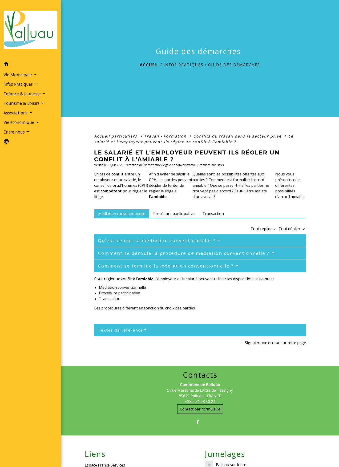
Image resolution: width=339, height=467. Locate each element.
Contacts (200, 374)
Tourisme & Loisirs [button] (22, 103)
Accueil (149, 64)
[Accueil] (30, 29)
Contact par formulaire (200, 409)
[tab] (121, 213)
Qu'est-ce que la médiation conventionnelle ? (157, 240)
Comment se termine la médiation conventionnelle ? (166, 266)
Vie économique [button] (19, 122)
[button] (30, 64)
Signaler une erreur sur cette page (275, 342)
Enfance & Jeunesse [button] (23, 94)
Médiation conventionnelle (122, 287)
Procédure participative (119, 293)
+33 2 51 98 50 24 (200, 401)
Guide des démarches (234, 64)
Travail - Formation (166, 136)
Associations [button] (16, 113)
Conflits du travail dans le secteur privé (238, 136)
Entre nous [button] (15, 132)
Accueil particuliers (116, 136)
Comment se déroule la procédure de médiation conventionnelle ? (184, 253)
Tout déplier (292, 228)
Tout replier (264, 228)
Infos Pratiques (183, 64)
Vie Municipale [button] (18, 74)
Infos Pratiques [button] (19, 84)
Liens (95, 454)
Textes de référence (120, 330)
